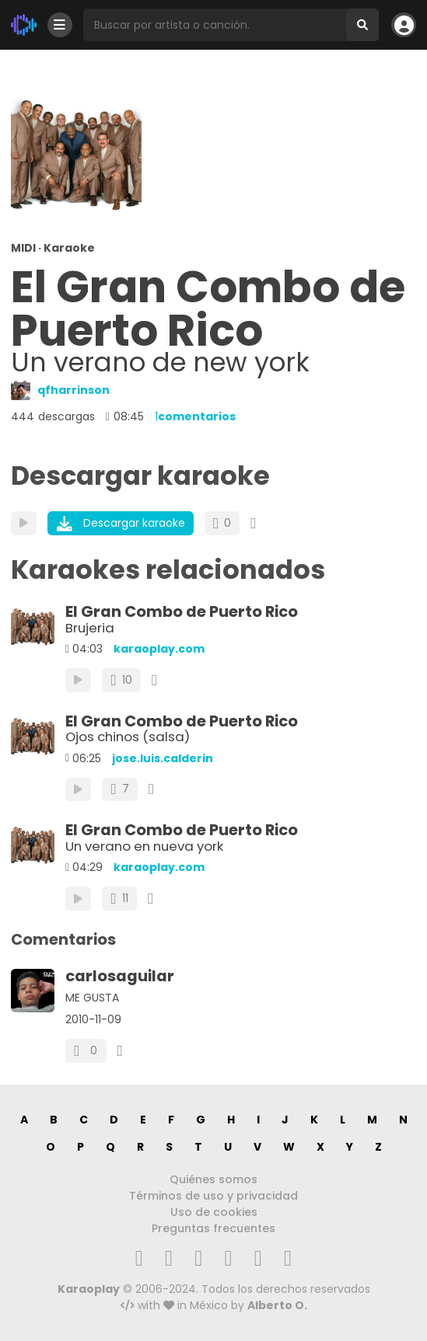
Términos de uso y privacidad (213, 1195)
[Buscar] (362, 25)
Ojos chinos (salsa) (127, 736)
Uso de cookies (213, 1212)
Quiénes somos (213, 1179)
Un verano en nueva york (144, 846)
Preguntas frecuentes (213, 1228)
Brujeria (89, 628)
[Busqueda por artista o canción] (214, 25)
